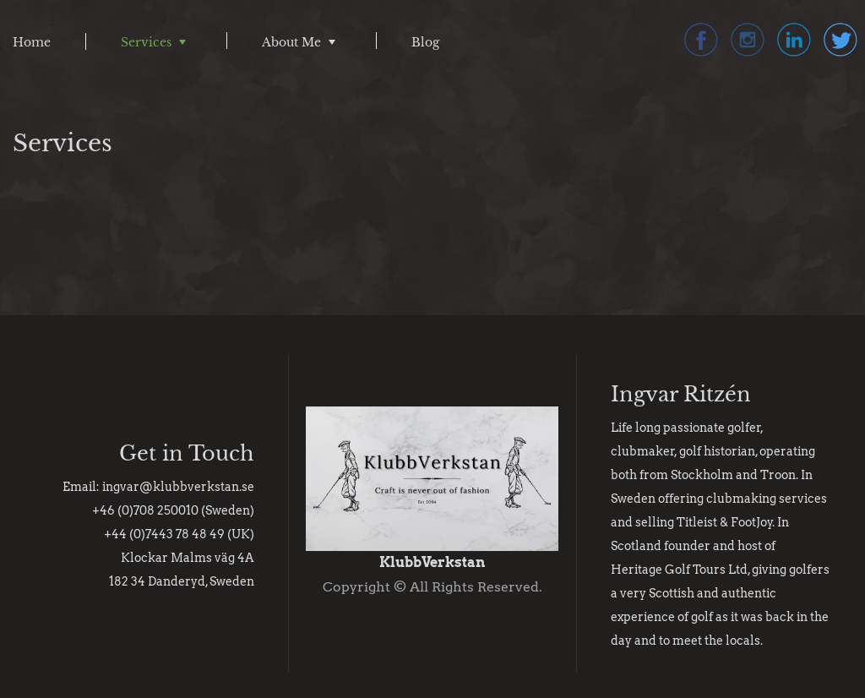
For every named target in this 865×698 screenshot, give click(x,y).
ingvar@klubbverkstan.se (178, 487)
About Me (291, 42)
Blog (425, 42)
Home (32, 42)
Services (146, 42)
